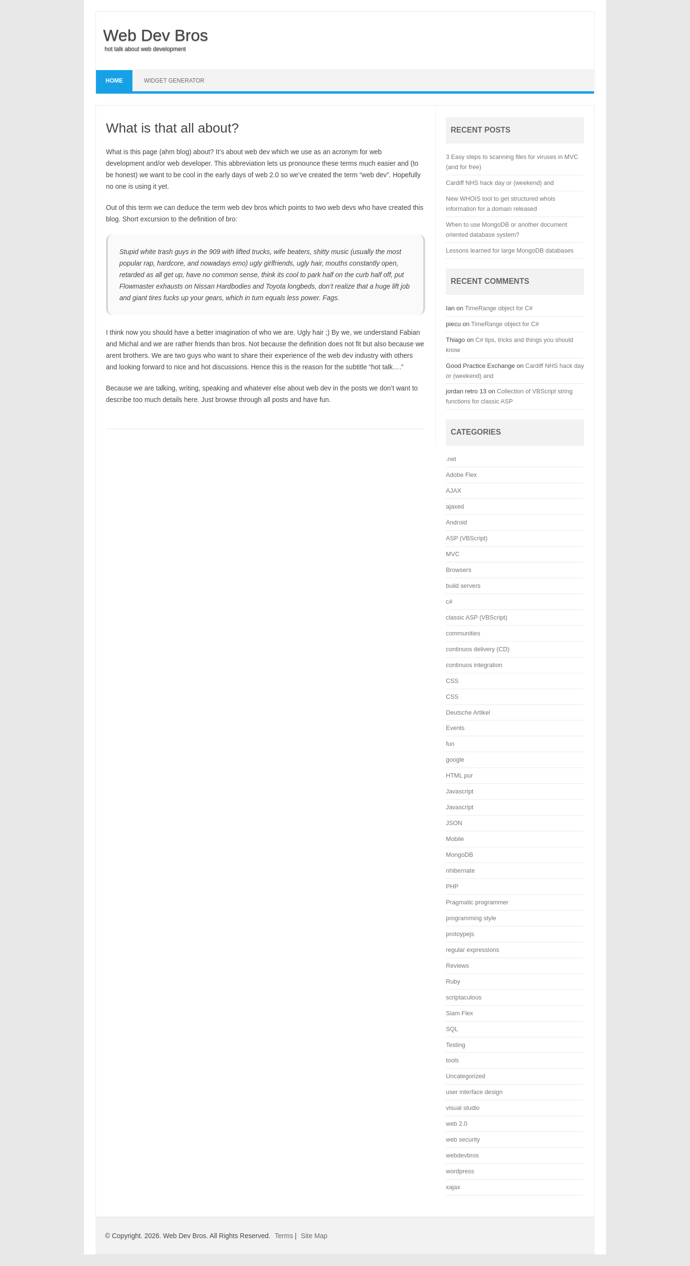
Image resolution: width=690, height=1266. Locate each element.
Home (114, 80)
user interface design (474, 1092)
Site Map (314, 1236)
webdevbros (462, 1155)
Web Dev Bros (155, 35)
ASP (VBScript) (467, 538)
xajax (453, 1187)
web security (463, 1139)
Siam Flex (459, 1013)
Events (455, 727)
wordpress (460, 1171)
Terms (284, 1236)
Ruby (453, 981)
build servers (463, 585)
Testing (455, 1044)
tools (452, 1060)
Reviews (457, 965)
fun (450, 743)
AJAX (453, 490)
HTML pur (459, 775)
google (455, 759)
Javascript (459, 791)
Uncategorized (465, 1076)
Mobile (455, 838)
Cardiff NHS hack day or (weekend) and (500, 182)
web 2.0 (456, 1123)
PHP (452, 886)
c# (449, 601)
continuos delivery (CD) (477, 649)
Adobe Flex (461, 474)
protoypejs (460, 933)
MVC (452, 554)
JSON (454, 823)
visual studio (462, 1107)
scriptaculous (463, 997)
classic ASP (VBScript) (476, 617)
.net (451, 459)
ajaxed (455, 506)
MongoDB (459, 854)
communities (463, 633)
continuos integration (474, 665)
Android (456, 522)
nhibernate (460, 870)
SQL (452, 1029)
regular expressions (472, 949)
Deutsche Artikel (468, 712)
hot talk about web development (145, 49)
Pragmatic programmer (477, 902)
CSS (452, 680)
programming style (471, 918)
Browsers (458, 569)
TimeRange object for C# (499, 308)
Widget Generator (174, 80)
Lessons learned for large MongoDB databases (509, 250)
